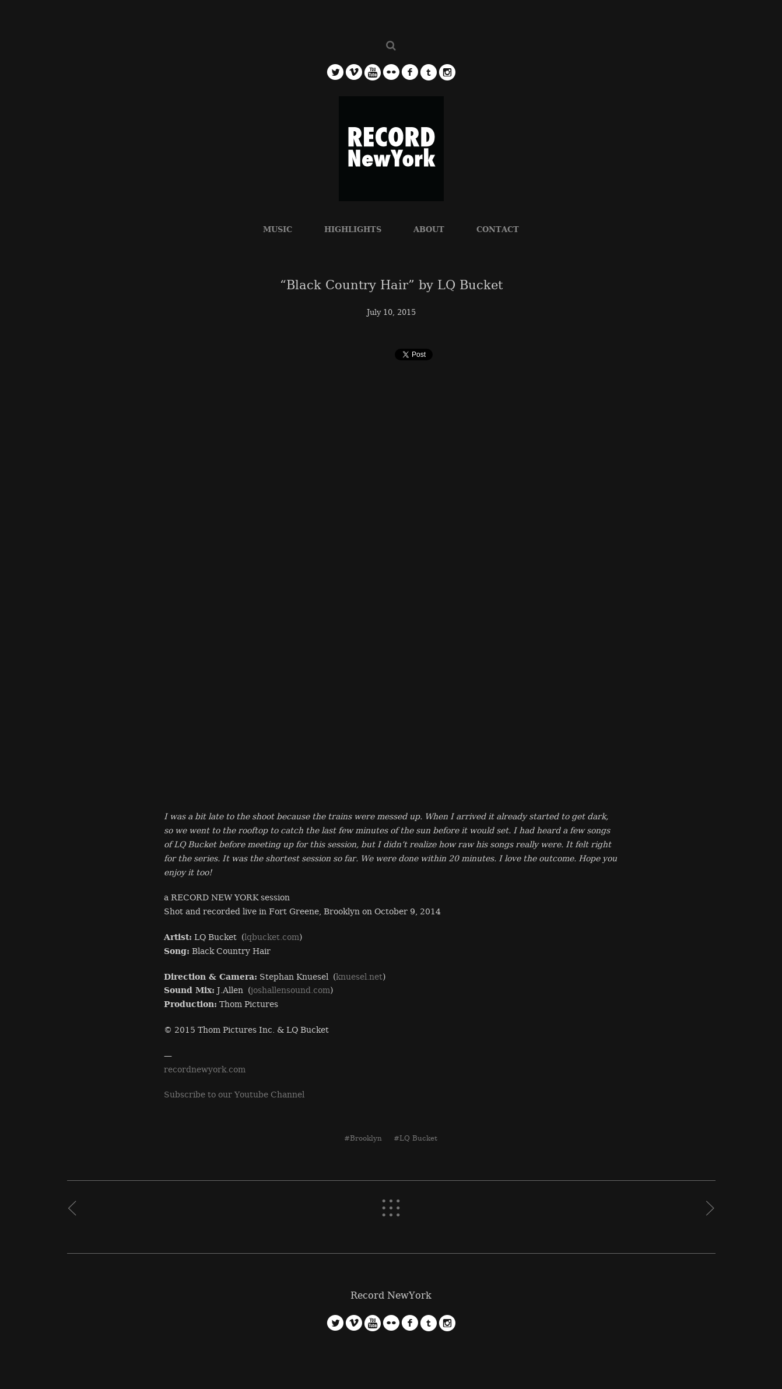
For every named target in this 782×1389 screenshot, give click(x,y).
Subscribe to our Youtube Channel (234, 1094)
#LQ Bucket (415, 1138)
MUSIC (277, 229)
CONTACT (497, 229)
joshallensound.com (290, 990)
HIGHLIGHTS (352, 229)
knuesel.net (359, 976)
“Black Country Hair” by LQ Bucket (391, 285)
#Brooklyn (363, 1138)
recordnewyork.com (205, 1069)
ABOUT (428, 229)
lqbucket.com (271, 937)
